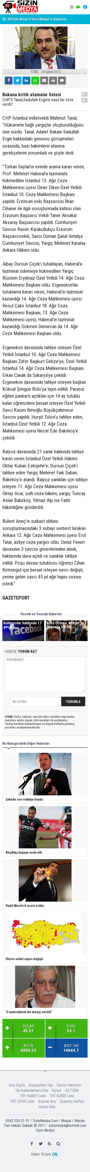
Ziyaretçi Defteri (72, 1101)
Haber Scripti (41, 1154)
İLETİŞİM (71, 1090)
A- (85, 100)
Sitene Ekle (46, 1107)
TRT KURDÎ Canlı (61, 1096)
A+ (84, 94)
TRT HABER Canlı (33, 1096)
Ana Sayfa (17, 1085)
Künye (56, 1090)
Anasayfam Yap (41, 1085)
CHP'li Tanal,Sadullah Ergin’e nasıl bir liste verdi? (37, 102)
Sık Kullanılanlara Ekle (31, 1090)
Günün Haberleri (69, 1085)
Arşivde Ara (47, 1101)
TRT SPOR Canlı (22, 1101)
